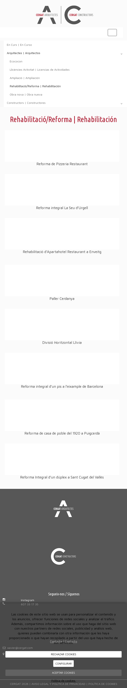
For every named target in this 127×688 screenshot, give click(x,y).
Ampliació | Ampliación (25, 78)
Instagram (27, 600)
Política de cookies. (63, 680)
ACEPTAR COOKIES (63, 672)
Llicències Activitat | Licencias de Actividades (40, 69)
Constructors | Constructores (65, 104)
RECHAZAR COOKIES (63, 654)
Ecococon (16, 61)
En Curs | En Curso (19, 44)
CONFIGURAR (63, 663)
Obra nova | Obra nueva (26, 94)
